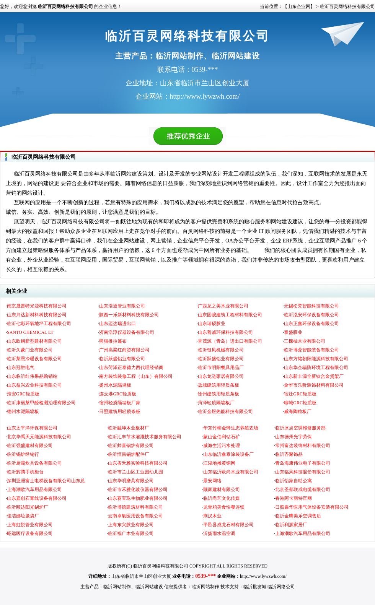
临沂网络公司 (281, 586)
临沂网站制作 (117, 586)
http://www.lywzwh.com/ (263, 576)
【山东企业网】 (299, 6)
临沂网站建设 (149, 586)
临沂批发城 (254, 586)
